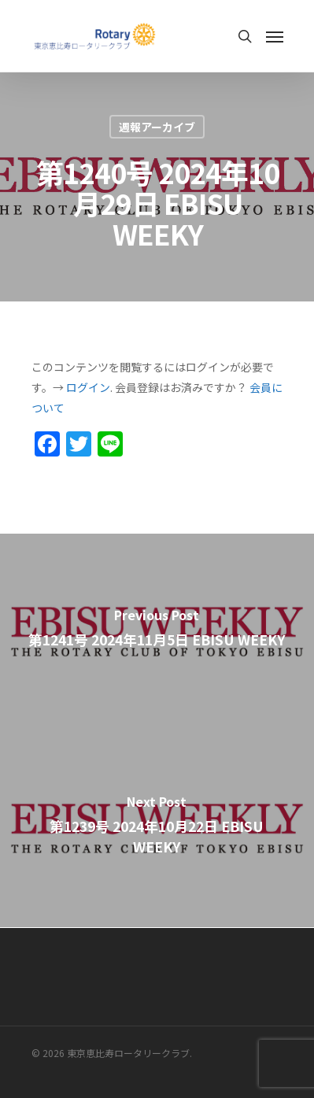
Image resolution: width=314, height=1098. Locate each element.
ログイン (88, 387)
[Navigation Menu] (274, 36)
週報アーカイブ (157, 127)
